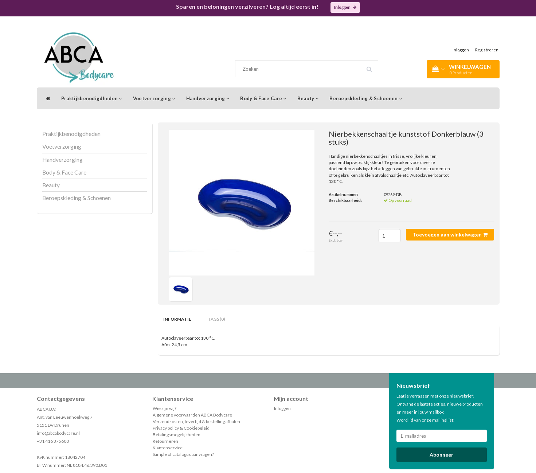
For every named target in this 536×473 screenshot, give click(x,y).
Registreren (486, 49)
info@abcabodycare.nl (58, 433)
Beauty (307, 98)
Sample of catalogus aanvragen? (183, 454)
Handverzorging (208, 98)
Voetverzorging (154, 98)
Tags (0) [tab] (216, 319)
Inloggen (345, 7)
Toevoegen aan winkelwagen (450, 234)
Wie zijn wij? (164, 408)
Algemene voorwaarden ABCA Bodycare (192, 415)
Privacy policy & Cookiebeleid (181, 428)
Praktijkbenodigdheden (91, 98)
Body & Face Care (263, 98)
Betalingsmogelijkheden (176, 434)
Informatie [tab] (177, 319)
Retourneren (165, 441)
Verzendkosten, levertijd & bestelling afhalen (196, 421)
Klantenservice (168, 447)
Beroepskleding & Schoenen (365, 98)
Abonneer (441, 454)
